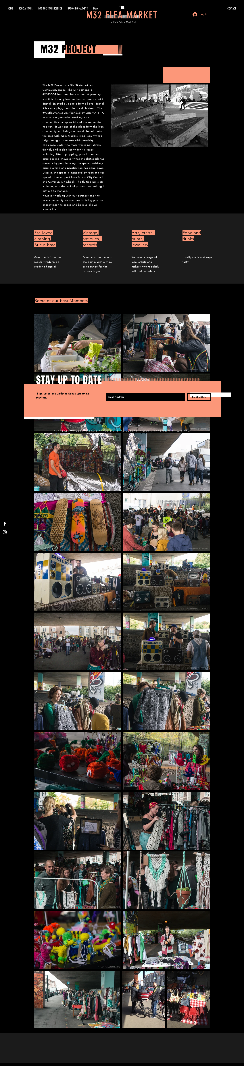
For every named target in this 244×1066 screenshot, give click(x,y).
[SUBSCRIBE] (199, 397)
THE (122, 7)
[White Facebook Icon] (4, 523)
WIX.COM (183, 431)
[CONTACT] (202, 8)
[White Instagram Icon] (4, 532)
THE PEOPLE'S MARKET (122, 22)
